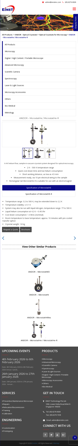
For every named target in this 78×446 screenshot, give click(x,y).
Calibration (7, 413)
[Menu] (74, 8)
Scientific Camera (12, 71)
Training (6, 410)
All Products (7, 34)
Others (8, 99)
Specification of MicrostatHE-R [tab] (38, 194)
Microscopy (10, 51)
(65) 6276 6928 (69, 2)
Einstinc (35, 443)
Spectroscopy (11, 78)
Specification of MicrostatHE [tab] (38, 187)
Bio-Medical (10, 105)
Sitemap (56, 443)
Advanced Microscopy (14, 65)
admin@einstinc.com (51, 2)
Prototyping (7, 431)
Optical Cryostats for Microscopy (53, 34)
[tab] (28, 153)
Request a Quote (10, 229)
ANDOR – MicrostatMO (39, 271)
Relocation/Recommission (13, 407)
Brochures (25, 229)
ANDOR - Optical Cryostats (26, 34)
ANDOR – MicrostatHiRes (39, 317)
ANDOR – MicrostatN (39, 294)
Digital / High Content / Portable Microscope (24, 58)
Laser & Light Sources (14, 85)
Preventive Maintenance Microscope (17, 401)
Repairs (6, 404)
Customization (8, 428)
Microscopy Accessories (15, 92)
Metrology (9, 112)
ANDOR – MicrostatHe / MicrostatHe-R (39, 340)
